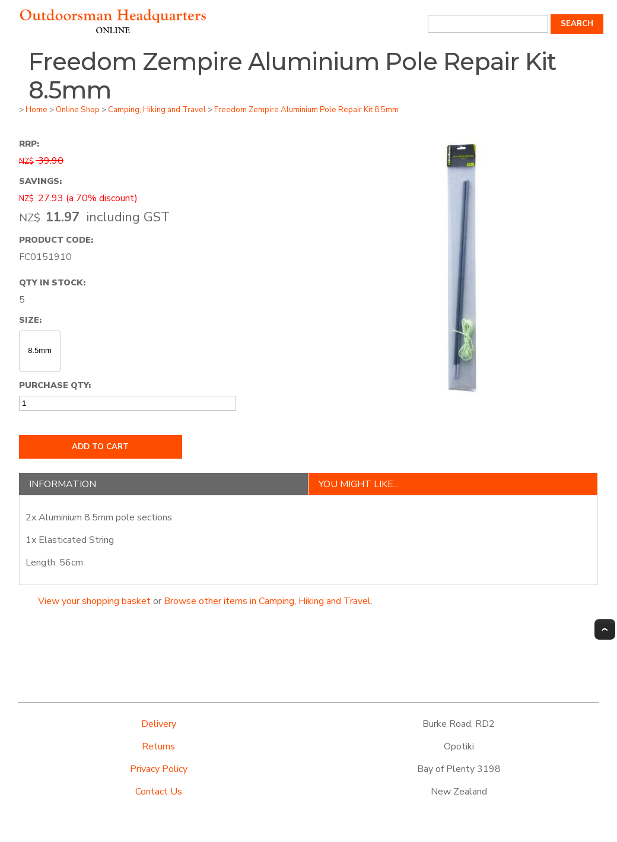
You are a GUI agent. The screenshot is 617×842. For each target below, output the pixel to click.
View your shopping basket (94, 601)
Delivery (158, 723)
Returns (158, 746)
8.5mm (40, 350)
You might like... (359, 484)
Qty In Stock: (52, 282)
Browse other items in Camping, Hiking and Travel (267, 601)
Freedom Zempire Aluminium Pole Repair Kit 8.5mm (306, 109)
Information (62, 484)
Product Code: (56, 240)
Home (36, 109)
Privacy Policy (158, 769)
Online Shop (78, 109)
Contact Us (158, 791)
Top (604, 629)
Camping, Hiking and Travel (157, 109)
